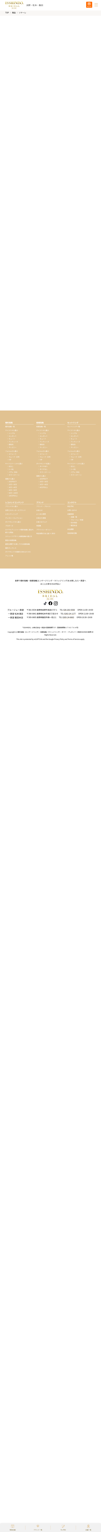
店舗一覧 (88, 1530)
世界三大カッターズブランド (15, 1386)
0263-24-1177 (70, 1489)
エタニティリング (11, 1390)
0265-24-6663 (68, 1493)
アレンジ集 (9, 1431)
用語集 (38, 1401)
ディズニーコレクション (13, 1394)
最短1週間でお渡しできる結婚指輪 (17, 1420)
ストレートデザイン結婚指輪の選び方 (18, 1412)
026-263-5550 (69, 1485)
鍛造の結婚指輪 (10, 1416)
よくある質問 (41, 1390)
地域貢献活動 (72, 1409)
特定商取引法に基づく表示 (45, 1409)
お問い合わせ (72, 1386)
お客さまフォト (41, 1398)
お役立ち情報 (41, 1394)
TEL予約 (63, 1530)
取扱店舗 (13, 1530)
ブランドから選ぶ (11, 1382)
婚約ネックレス (10, 1424)
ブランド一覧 (38, 1530)
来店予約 (70, 1382)
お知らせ (39, 1386)
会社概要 (70, 1405)
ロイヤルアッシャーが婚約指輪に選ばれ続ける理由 (19, 1406)
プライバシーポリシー (44, 1405)
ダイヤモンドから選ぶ (13, 1398)
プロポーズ (9, 1401)
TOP (7, 13)
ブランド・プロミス (43, 1382)
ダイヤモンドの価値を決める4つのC (18, 1428)
